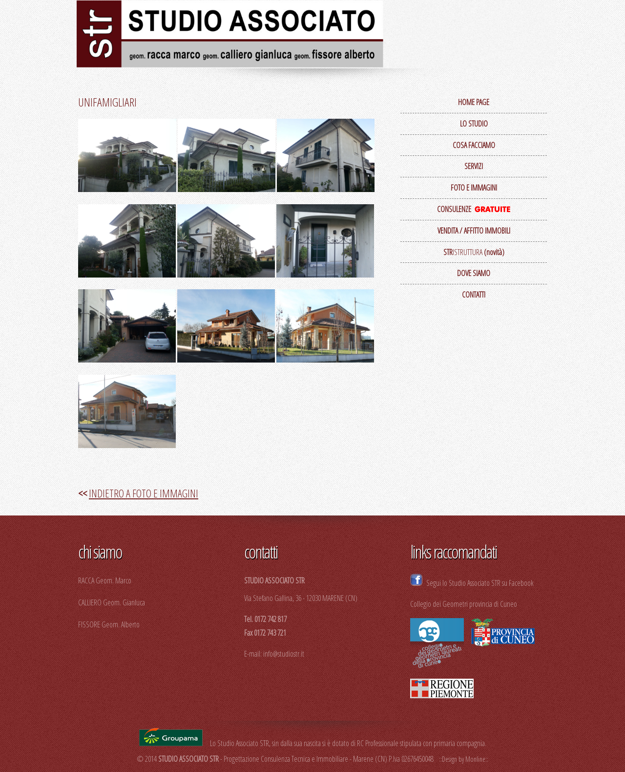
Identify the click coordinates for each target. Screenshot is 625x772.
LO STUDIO (474, 123)
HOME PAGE (473, 102)
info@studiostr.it (283, 653)
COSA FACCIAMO (474, 145)
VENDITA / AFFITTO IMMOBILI (474, 230)
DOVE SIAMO (473, 273)
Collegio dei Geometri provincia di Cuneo (463, 604)
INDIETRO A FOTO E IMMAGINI (143, 493)
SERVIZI (473, 166)
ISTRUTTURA (473, 252)
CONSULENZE (473, 209)
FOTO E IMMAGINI (474, 187)
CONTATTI (473, 294)
